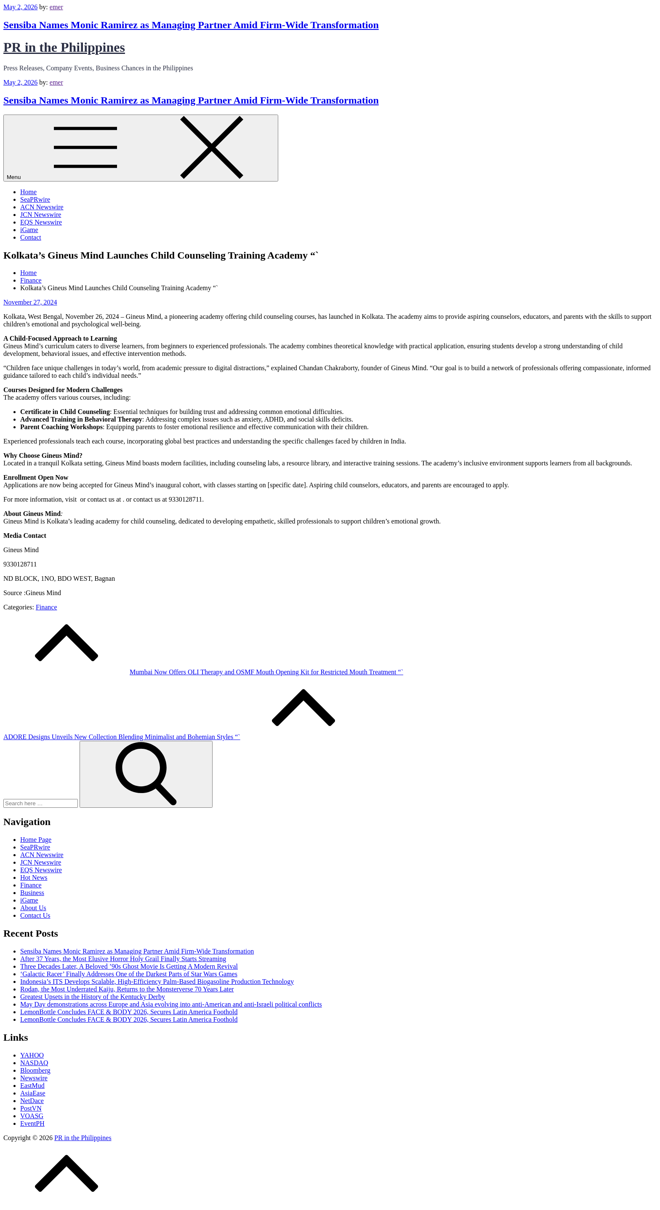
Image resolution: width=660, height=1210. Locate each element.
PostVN (31, 1108)
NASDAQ (34, 1062)
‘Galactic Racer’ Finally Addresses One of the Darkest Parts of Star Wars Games (128, 974)
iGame (29, 229)
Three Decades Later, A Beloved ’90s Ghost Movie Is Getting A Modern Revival (129, 966)
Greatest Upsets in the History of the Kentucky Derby (92, 996)
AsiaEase (32, 1093)
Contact (30, 237)
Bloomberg (35, 1070)
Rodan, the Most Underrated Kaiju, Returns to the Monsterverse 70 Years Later (127, 989)
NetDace (32, 1100)
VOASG (31, 1115)
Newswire (34, 1078)
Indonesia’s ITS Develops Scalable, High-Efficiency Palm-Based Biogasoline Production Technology (157, 981)
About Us (33, 907)
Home (28, 191)
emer (56, 7)
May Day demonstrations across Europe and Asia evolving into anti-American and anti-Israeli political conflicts (171, 1004)
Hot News (33, 877)
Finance (46, 607)
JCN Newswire (40, 214)
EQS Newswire (41, 222)
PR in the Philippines (64, 47)
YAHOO (32, 1055)
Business (32, 892)
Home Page (35, 839)
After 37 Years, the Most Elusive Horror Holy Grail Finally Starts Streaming (123, 958)
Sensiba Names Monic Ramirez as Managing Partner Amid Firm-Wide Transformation (191, 24)
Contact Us (35, 915)
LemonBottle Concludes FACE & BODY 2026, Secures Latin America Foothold (128, 1011)
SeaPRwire (35, 199)
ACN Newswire (42, 207)
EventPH (32, 1123)
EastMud (32, 1085)
